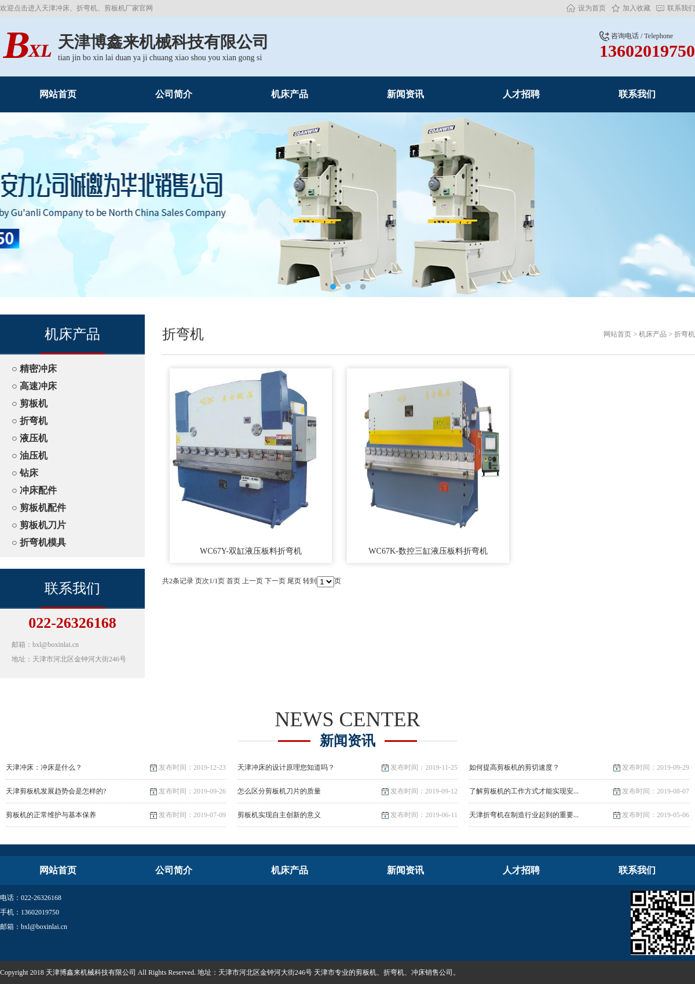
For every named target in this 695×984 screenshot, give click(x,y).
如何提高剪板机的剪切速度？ (579, 767)
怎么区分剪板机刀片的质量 (347, 791)
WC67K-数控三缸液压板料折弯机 (428, 461)
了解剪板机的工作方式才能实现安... (579, 791)
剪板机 (366, 972)
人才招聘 (521, 94)
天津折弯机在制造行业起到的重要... (579, 814)
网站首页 (57, 94)
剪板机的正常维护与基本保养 (116, 814)
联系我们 (681, 8)
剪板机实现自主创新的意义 (347, 814)
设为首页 (592, 8)
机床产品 (289, 94)
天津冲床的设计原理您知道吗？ (347, 767)
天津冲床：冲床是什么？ (116, 767)
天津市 (324, 972)
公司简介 (173, 94)
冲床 (418, 972)
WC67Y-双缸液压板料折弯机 (251, 461)
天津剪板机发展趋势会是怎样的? (116, 791)
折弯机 (684, 334)
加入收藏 (636, 8)
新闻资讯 (405, 94)
